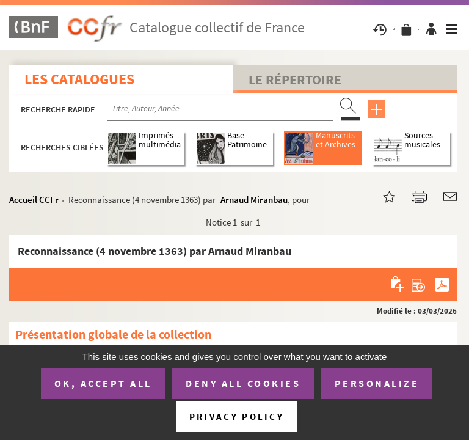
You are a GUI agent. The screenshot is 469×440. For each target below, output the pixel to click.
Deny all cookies (243, 383)
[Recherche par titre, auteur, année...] (220, 109)
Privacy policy (236, 416)
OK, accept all (103, 383)
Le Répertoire (295, 79)
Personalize (377, 383)
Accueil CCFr (34, 199)
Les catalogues (79, 79)
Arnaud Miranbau (254, 199)
